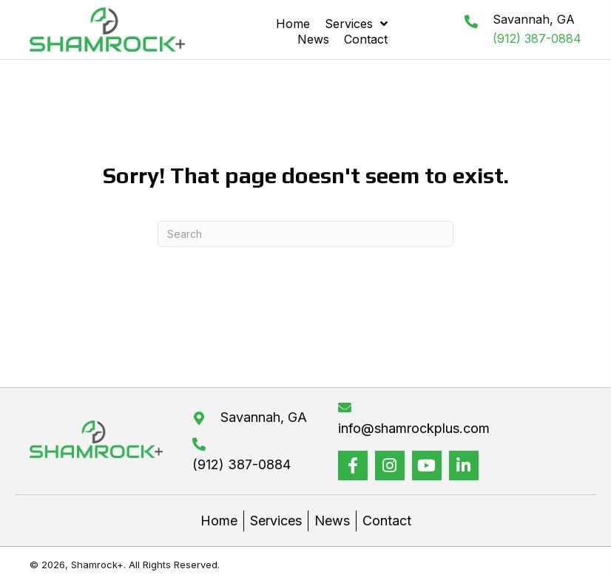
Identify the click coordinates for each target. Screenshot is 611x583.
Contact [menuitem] (386, 520)
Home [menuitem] (218, 520)
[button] (353, 465)
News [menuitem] (332, 520)
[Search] (305, 234)
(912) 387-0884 (537, 38)
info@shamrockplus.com (414, 428)
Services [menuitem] (276, 520)
